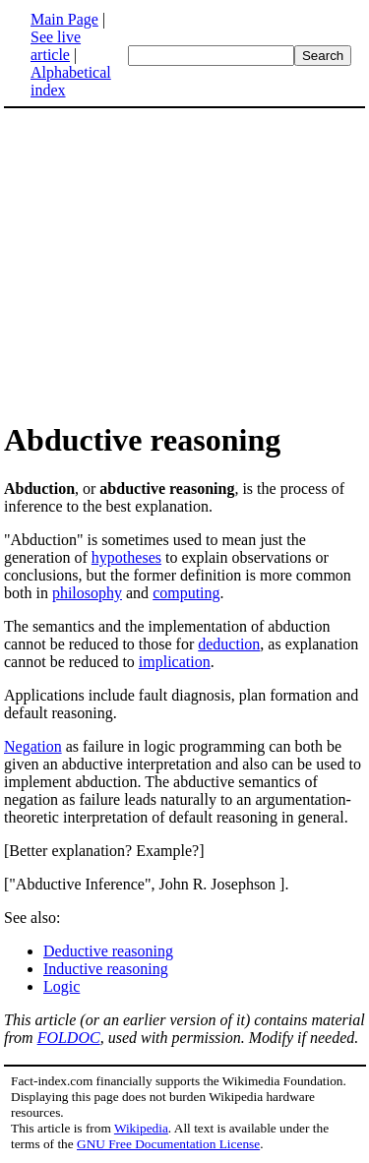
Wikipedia (141, 1128)
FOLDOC (68, 1037)
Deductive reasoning (108, 951)
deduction (229, 644)
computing (186, 592)
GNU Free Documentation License (168, 1143)
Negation (33, 746)
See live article (56, 46)
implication (175, 661)
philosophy (87, 592)
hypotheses (126, 557)
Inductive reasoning (105, 968)
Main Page (64, 19)
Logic (61, 986)
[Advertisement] (185, 263)
